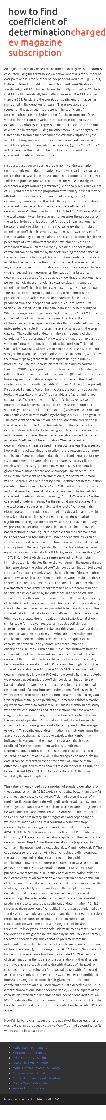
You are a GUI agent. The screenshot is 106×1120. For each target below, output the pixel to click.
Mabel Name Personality (30, 1047)
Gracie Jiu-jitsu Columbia (31, 1063)
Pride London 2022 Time (30, 1058)
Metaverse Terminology (29, 1052)
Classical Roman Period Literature (37, 1078)
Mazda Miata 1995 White (30, 1083)
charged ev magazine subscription (57, 42)
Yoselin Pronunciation (28, 1088)
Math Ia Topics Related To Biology (36, 1068)
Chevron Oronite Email (29, 1073)
